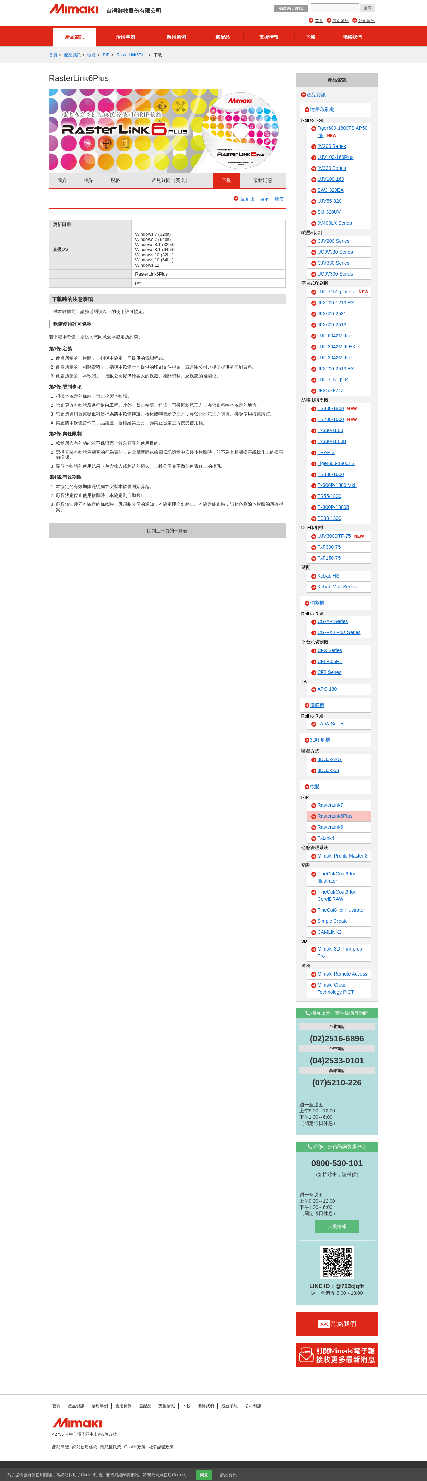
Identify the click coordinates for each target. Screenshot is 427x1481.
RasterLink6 (330, 827)
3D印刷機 (320, 740)
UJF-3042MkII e (335, 357)
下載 (310, 37)
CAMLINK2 (330, 932)
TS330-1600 (331, 474)
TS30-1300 (329, 518)
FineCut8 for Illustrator (341, 910)
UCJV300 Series (335, 274)
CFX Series (330, 650)
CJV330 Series (333, 263)
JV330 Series (332, 168)
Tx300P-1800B (333, 507)
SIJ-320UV (329, 212)
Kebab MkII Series (337, 587)
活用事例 (125, 37)
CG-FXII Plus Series (339, 632)
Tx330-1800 (330, 430)
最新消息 (340, 20)
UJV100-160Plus (336, 157)
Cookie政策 (134, 1447)
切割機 (317, 603)
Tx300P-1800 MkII (337, 485)
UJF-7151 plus (333, 379)
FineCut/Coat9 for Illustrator (337, 877)
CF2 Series (330, 672)
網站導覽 (60, 1447)
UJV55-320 (330, 201)
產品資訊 (74, 37)
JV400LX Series (335, 223)
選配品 (222, 37)
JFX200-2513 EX (336, 368)
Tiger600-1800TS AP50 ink (343, 132)
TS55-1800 (329, 496)
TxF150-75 (329, 558)
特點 (88, 180)
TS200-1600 (337, 420)
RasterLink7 (330, 805)
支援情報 (268, 37)
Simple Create (333, 921)
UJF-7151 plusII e (343, 292)
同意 (204, 1474)
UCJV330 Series (335, 252)
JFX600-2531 (332, 313)
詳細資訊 (228, 1474)
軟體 (91, 55)
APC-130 (327, 689)
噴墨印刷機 (322, 109)
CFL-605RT (330, 661)
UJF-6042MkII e (335, 335)
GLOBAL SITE (291, 8)
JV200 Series (332, 146)
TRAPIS (326, 452)
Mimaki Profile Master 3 (343, 856)
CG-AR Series (333, 621)
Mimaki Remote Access (342, 974)
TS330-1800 (337, 409)
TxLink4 (326, 838)
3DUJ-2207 (330, 759)
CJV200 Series (333, 241)
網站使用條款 (84, 1447)
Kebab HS (329, 576)
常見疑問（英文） (171, 180)
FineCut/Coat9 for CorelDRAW (337, 895)
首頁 (319, 20)
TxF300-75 (329, 547)
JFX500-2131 (332, 390)
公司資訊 (366, 20)
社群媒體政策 (161, 1447)
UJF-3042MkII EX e (338, 346)
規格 (115, 180)
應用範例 (176, 37)
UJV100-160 (331, 179)
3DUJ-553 (328, 770)
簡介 (62, 180)
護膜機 (317, 705)
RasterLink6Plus (131, 55)
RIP (106, 55)
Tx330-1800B (332, 441)
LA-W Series (331, 723)
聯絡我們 (352, 37)
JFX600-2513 (332, 324)
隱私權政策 (110, 1447)
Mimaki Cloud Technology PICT (336, 988)
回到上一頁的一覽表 (262, 199)
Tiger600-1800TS (336, 463)
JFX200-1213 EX (336, 302)
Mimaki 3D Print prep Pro (340, 952)
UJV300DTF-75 (341, 536)
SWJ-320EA (331, 190)
